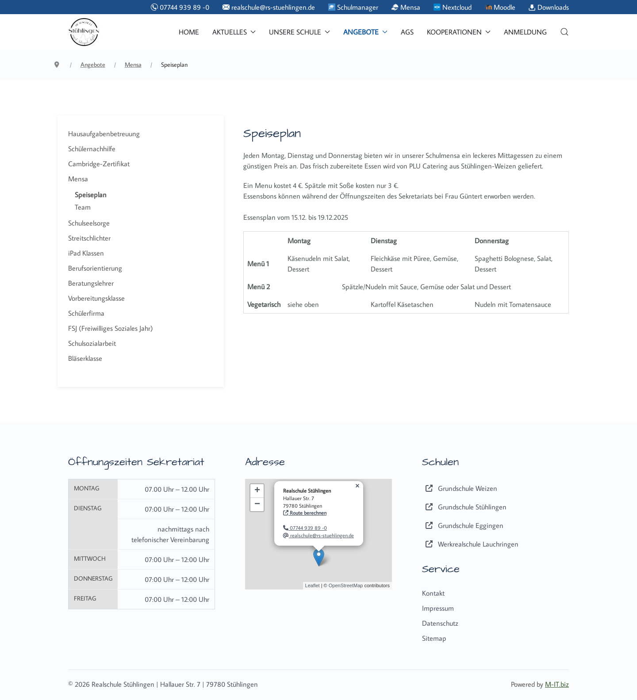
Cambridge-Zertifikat (99, 163)
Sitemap (434, 638)
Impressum (438, 608)
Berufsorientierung (95, 268)
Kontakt (433, 593)
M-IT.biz (557, 684)
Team (83, 207)
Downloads (549, 7)
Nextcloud (453, 7)
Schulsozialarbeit (92, 343)
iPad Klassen (86, 253)
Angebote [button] (365, 31)
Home (189, 31)
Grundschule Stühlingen (464, 507)
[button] (564, 32)
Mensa (405, 7)
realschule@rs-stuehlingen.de (269, 7)
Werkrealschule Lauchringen (470, 544)
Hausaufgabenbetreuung (104, 133)
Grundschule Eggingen (462, 525)
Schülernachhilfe (91, 148)
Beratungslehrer (91, 283)
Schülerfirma (86, 313)
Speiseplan (91, 194)
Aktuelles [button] (234, 31)
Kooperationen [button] (459, 31)
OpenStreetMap (346, 585)
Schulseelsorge (89, 222)
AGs (407, 31)
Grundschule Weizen (459, 488)
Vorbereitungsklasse (96, 298)
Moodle (500, 7)
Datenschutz (440, 623)
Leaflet (312, 585)
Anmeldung (525, 31)
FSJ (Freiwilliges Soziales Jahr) (110, 328)
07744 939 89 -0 (180, 7)
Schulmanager (353, 7)
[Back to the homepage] (84, 32)
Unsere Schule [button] (299, 31)
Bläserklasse (85, 358)
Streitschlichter (89, 237)
